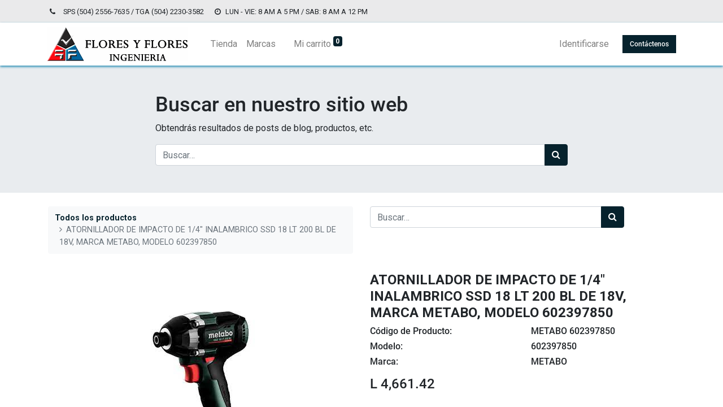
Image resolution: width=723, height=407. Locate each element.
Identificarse (583, 43)
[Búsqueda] (556, 155)
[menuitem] (225, 44)
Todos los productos (96, 218)
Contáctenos (648, 44)
